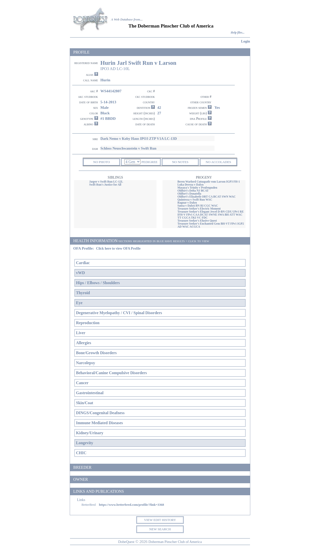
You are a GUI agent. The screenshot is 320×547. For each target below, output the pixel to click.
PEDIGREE (150, 162)
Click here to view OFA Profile (118, 248)
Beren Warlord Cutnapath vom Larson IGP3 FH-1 (209, 181)
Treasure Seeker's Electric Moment (199, 208)
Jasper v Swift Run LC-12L (106, 181)
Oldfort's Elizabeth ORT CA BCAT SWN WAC (207, 196)
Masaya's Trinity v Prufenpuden (197, 187)
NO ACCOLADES (218, 162)
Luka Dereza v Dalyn (191, 184)
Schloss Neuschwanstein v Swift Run (128, 148)
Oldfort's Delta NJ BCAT (193, 190)
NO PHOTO (101, 162)
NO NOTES (180, 162)
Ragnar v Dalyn (187, 202)
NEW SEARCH (160, 529)
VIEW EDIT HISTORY (160, 520)
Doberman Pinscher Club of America (175, 542)
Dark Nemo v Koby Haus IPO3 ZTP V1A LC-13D (138, 139)
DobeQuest (126, 542)
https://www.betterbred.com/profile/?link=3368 (131, 504)
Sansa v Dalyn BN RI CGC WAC (198, 205)
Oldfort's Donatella (189, 193)
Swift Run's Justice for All (105, 184)
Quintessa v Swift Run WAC (195, 199)
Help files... (237, 32)
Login (245, 41)
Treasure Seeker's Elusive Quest (197, 220)
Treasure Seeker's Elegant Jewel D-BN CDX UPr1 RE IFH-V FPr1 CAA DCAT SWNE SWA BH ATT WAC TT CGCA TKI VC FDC (211, 214)
